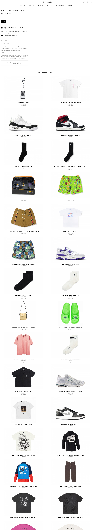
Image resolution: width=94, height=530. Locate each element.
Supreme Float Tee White (70, 231)
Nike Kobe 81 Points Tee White (23, 424)
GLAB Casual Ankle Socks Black (23, 295)
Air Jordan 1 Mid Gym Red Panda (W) (70, 135)
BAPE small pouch (23, 102)
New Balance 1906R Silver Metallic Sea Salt (70, 391)
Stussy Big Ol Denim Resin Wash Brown (70, 486)
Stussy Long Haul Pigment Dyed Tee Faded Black (23, 517)
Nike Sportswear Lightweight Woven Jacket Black (70, 455)
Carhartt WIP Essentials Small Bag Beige (23, 328)
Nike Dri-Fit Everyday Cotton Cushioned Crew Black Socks (70, 166)
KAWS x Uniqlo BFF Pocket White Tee (70, 102)
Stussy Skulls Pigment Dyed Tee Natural (23, 455)
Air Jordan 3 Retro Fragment (23, 135)
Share (3, 21)
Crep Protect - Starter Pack (24, 199)
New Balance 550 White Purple (70, 264)
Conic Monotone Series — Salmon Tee (23, 359)
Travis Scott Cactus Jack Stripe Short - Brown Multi (23, 231)
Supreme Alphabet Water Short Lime (70, 199)
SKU (2, 43)
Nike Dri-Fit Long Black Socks (23, 166)
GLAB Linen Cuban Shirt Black (23, 391)
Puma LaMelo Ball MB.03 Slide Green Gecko (70, 328)
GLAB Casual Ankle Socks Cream (70, 295)
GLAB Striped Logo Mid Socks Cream (71, 359)
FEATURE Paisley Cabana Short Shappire (23, 264)
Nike (2, 8)
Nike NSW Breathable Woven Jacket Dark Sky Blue (23, 486)
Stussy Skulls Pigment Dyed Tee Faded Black (70, 517)
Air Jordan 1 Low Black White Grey (70, 424)
